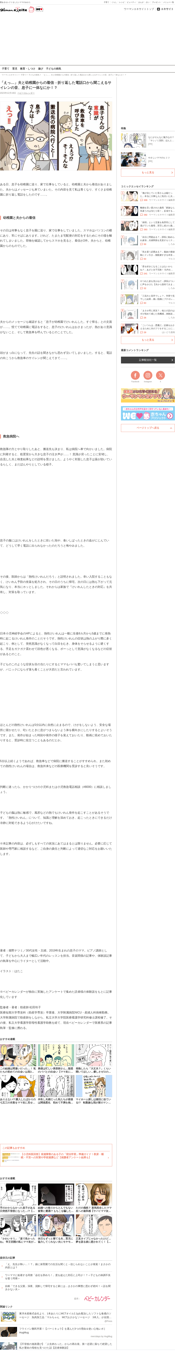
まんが (141, 2)
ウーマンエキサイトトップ (139, 9)
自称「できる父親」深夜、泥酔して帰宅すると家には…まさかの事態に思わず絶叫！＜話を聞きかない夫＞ (58, 1288)
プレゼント (156, 2)
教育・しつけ (27, 68)
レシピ (122, 2)
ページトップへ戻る (148, 427)
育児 (14, 68)
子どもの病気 (53, 68)
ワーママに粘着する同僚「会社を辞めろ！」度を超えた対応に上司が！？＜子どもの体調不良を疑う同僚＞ (58, 1277)
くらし (114, 2)
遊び (40, 68)
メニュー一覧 (168, 2)
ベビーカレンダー (26, 93)
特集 (123, 128)
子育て (106, 2)
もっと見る (148, 172)
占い (148, 2)
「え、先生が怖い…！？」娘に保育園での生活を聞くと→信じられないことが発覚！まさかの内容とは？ (58, 1266)
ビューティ (131, 2)
